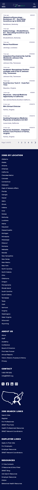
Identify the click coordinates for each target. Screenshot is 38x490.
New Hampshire (7, 256)
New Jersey (6, 259)
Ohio (3, 275)
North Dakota (6, 272)
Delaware (5, 185)
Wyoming (5, 324)
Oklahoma (5, 278)
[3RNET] (19, 5)
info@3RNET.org (7, 376)
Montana (5, 246)
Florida (4, 191)
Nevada (4, 253)
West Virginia (6, 317)
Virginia (4, 311)
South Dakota (6, 295)
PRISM (4, 480)
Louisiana (5, 220)
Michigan (5, 233)
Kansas (4, 214)
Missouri (5, 243)
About (4, 335)
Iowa (3, 211)
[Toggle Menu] (4, 5)
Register (5, 418)
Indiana (4, 207)
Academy (5, 342)
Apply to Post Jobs (8, 443)
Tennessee (5, 298)
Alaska (4, 162)
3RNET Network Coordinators (12, 431)
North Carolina (7, 269)
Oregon (4, 282)
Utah (3, 304)
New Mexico (6, 262)
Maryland (5, 227)
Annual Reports (7, 355)
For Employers (7, 446)
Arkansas (5, 169)
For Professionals (8, 422)
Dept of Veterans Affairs (10, 188)
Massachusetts (7, 230)
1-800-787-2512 (7, 373)
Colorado (5, 178)
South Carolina (7, 291)
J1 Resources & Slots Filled (11, 467)
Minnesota (5, 236)
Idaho (4, 201)
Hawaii (4, 198)
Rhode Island (6, 288)
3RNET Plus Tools (8, 425)
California (5, 172)
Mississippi (5, 240)
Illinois (4, 204)
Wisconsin (5, 320)
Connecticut (6, 182)
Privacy (4, 361)
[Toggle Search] (34, 5)
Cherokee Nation (7, 175)
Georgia (4, 195)
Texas (3, 301)
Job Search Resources (9, 474)
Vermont (5, 307)
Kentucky (5, 217)
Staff (3, 338)
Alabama (5, 159)
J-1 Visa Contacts (7, 464)
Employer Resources (9, 449)
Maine (4, 224)
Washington (6, 314)
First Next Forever (8, 351)
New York (5, 266)
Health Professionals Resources (13, 428)
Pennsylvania (6, 285)
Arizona (4, 166)
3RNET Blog (6, 471)
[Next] (35, 142)
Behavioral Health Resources (12, 483)
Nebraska (5, 249)
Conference (6, 345)
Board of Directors (8, 348)
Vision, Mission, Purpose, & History (14, 358)
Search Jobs (6, 415)
